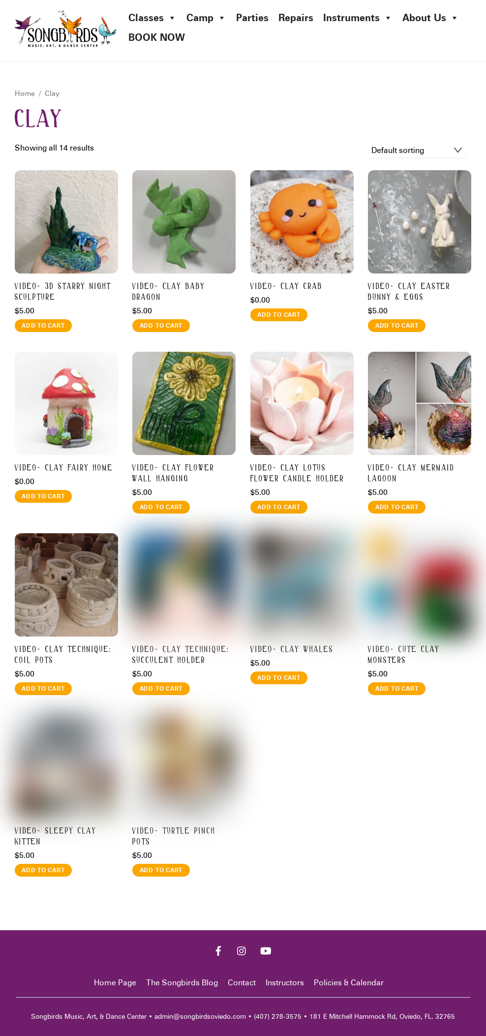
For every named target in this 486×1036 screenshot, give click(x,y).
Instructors (285, 982)
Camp (206, 18)
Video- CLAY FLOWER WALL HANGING (173, 473)
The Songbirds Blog (182, 982)
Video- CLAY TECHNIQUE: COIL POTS (63, 655)
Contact (242, 982)
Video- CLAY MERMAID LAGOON (411, 473)
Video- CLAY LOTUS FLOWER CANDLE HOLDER (297, 473)
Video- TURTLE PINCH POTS (173, 836)
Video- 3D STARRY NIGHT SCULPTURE (63, 292)
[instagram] (242, 950)
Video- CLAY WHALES (292, 649)
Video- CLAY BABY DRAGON (168, 292)
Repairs (295, 18)
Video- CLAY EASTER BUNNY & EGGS (409, 292)
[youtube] (265, 950)
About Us (430, 18)
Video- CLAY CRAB (286, 286)
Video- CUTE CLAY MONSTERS (404, 655)
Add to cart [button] (43, 325)
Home (25, 93)
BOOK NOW (156, 37)
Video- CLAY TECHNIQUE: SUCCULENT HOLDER (181, 655)
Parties (252, 18)
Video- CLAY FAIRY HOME (64, 468)
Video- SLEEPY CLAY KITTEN (55, 836)
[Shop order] (417, 150)
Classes (152, 18)
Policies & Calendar (349, 982)
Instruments (358, 18)
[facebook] (218, 950)
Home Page (115, 982)
